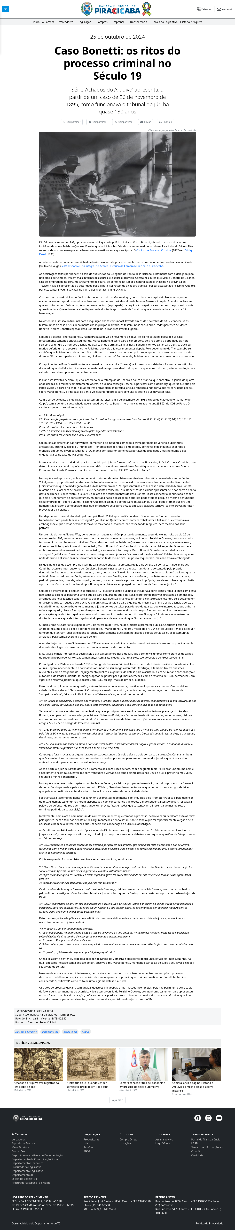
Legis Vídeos (163, 1143)
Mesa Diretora (20, 1147)
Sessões (88, 1147)
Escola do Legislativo (165, 22)
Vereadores (66, 22)
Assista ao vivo (164, 1139)
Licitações (125, 1143)
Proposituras (91, 1139)
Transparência (139, 22)
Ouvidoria (197, 1155)
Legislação (85, 22)
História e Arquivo (191, 22)
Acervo (85, 1031)
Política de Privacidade (209, 1223)
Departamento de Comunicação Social (35, 1159)
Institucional (70, 1031)
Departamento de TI (24, 1175)
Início (36, 22)
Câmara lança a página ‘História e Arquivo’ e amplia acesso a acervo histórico (192, 1086)
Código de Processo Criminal (153, 250)
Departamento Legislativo (27, 1171)
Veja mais (117, 1100)
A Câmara (48, 22)
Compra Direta (128, 1139)
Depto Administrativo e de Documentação (37, 1155)
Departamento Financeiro (27, 1163)
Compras (102, 22)
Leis (86, 1143)
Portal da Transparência (205, 1139)
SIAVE (87, 1151)
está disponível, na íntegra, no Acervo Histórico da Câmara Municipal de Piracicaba (112, 266)
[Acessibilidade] (5, 9)
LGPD (194, 1143)
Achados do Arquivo (26, 1031)
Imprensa (119, 22)
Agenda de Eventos (23, 1143)
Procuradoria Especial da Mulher (31, 1182)
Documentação (50, 1031)
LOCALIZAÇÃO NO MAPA (100, 1209)
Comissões (18, 1151)
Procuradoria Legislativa (26, 1167)
